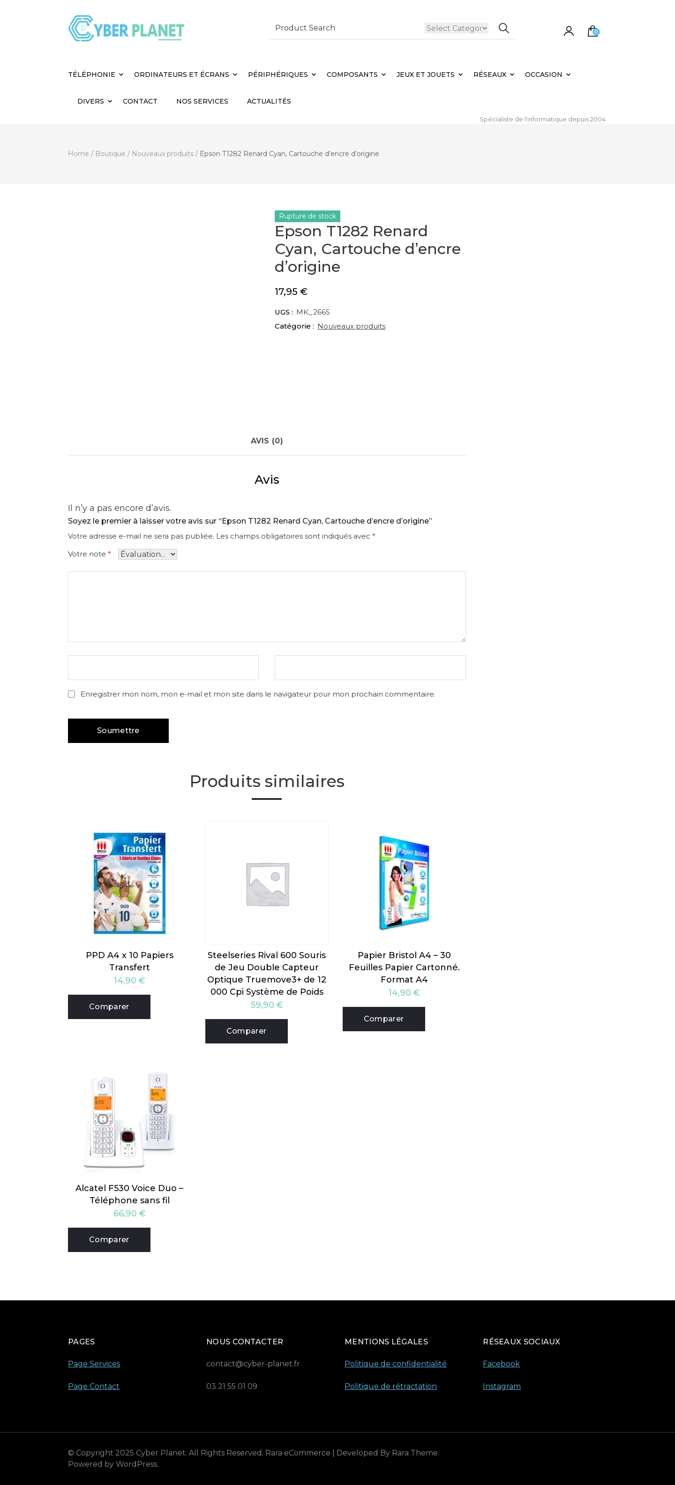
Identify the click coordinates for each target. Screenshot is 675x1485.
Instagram (502, 1386)
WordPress (136, 1464)
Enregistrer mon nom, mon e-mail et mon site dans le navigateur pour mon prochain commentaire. (258, 694)
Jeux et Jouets (426, 74)
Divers (90, 101)
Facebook (501, 1363)
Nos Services (202, 101)
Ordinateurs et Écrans (181, 74)
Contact (140, 101)
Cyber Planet (161, 1452)
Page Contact (94, 1386)
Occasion (543, 74)
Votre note (89, 553)
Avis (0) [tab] (267, 440)
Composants (352, 74)
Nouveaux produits (351, 326)
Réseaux (489, 74)
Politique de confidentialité (396, 1363)
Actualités (269, 101)
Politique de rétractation (391, 1386)
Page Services (94, 1363)
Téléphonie (91, 74)
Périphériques (278, 74)
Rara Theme (415, 1452)
